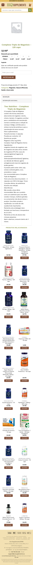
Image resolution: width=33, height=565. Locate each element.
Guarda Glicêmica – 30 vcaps (8, 403)
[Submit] (30, 10)
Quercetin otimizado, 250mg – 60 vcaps (8, 490)
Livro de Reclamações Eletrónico (9, 555)
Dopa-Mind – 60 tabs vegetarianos (8, 247)
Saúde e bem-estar (7, 90)
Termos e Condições (9, 537)
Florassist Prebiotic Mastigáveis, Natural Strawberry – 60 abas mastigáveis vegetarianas (24, 250)
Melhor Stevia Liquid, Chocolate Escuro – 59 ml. (8, 519)
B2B (29, 537)
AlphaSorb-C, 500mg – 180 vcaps (24, 403)
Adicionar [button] (8, 257)
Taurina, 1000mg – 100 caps (8, 280)
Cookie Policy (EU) (9, 539)
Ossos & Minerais (22, 88)
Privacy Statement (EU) (23, 539)
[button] (2, 4)
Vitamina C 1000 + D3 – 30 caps (24, 339)
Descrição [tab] (6, 97)
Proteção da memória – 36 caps (8, 431)
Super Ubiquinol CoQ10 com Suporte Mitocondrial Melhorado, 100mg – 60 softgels (8, 373)
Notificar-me (8, 77)
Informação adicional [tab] (10, 100)
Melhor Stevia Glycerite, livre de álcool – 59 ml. (24, 311)
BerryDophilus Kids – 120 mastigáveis (24, 490)
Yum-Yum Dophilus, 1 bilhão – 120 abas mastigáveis (24, 432)
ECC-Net (16, 557)
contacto (19, 537)
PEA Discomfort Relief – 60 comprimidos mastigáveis (8, 461)
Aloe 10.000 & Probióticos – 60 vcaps (24, 370)
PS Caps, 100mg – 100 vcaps (8, 310)
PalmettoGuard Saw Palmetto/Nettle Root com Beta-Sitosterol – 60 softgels (8, 341)
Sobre (25, 537)
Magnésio (12, 88)
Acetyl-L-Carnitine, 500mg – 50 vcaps (24, 518)
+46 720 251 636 (15, 552)
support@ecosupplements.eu (16, 554)
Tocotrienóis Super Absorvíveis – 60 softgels (24, 281)
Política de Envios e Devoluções (16, 536)
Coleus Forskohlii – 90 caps (24, 460)
